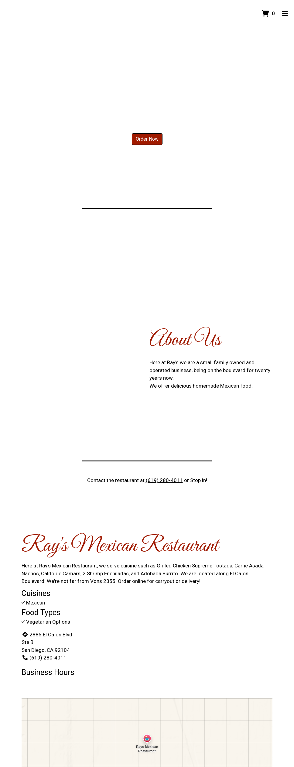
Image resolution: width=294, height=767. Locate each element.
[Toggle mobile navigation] (285, 14)
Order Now (147, 139)
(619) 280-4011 (164, 480)
